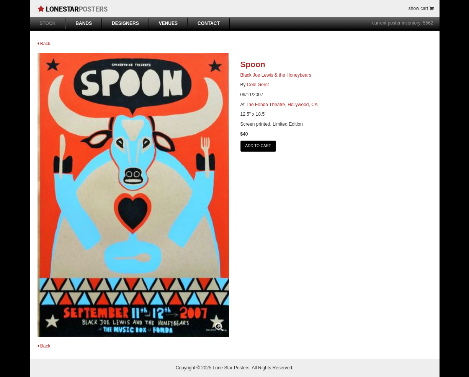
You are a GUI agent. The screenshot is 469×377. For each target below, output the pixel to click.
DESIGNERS (125, 23)
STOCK (48, 23)
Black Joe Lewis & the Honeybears (275, 75)
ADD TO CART (258, 146)
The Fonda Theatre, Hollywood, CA (282, 104)
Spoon (252, 64)
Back (44, 43)
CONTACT (209, 23)
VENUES (168, 23)
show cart (421, 8)
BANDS (83, 23)
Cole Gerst (258, 84)
